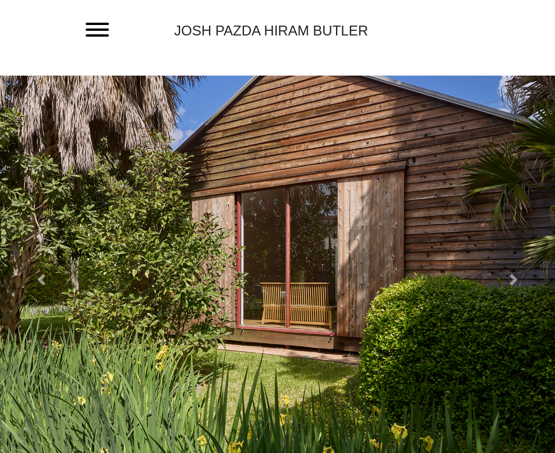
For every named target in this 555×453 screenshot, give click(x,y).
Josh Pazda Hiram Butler (271, 30)
